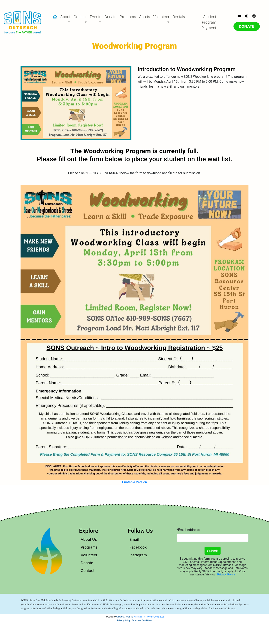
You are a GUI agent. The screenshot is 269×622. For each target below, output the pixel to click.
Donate (110, 17)
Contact (87, 570)
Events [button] (95, 17)
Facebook (138, 547)
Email (134, 539)
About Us (89, 539)
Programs (128, 17)
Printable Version (134, 482)
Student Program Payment (208, 22)
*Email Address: (188, 530)
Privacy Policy (226, 574)
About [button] (65, 17)
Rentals (179, 17)
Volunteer (89, 555)
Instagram (138, 555)
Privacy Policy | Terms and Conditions (134, 620)
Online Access (124, 616)
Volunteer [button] (161, 17)
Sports (144, 17)
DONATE (246, 26)
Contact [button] (80, 17)
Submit (212, 551)
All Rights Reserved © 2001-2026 (149, 617)
